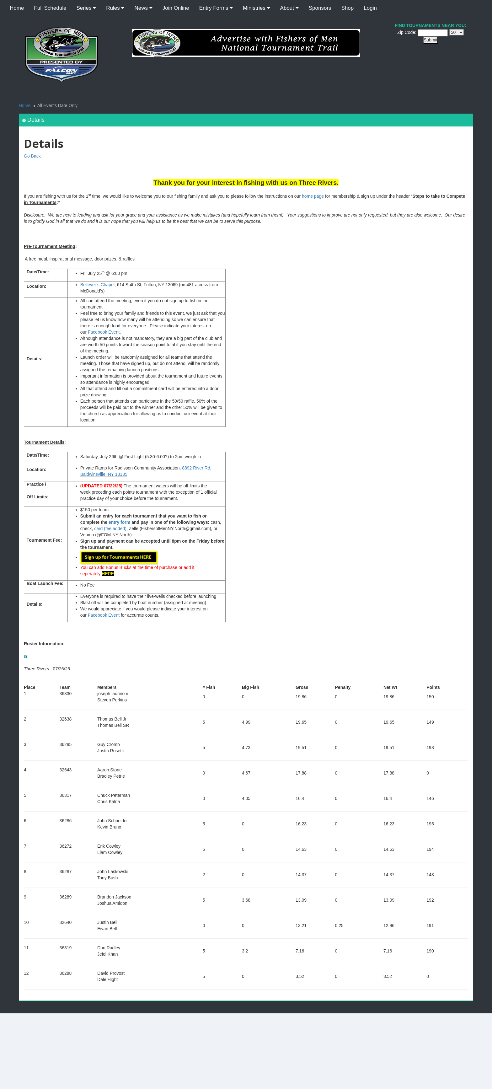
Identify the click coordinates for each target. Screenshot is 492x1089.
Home (17, 8)
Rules (115, 8)
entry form (119, 522)
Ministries (256, 8)
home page (313, 196)
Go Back (32, 155)
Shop (347, 8)
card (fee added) (110, 528)
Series (86, 8)
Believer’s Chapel (97, 284)
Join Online (176, 8)
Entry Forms (216, 8)
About (289, 8)
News (143, 8)
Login (370, 8)
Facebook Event (104, 332)
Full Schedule (50, 8)
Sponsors (320, 8)
